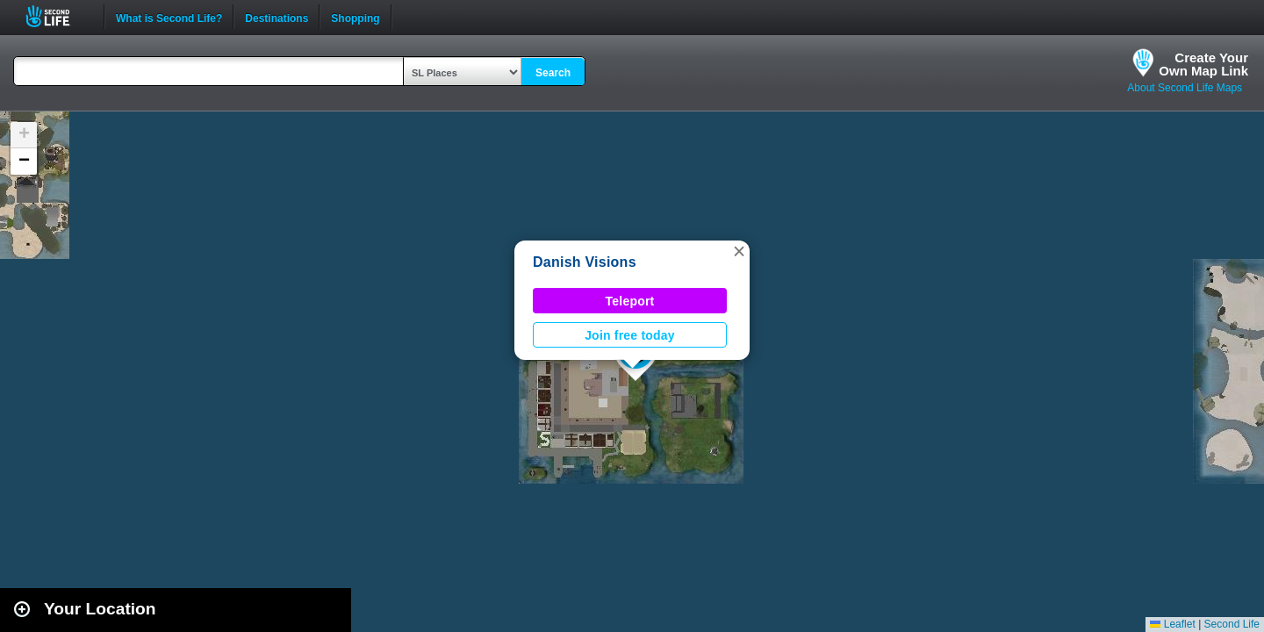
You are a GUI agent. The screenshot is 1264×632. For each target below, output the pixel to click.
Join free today (630, 335)
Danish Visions (584, 262)
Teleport (630, 301)
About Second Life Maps (1184, 88)
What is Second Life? (169, 16)
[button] (739, 251)
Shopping (355, 16)
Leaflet (1172, 624)
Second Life (57, 16)
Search (553, 73)
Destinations (276, 16)
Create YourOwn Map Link (1203, 64)
